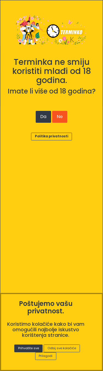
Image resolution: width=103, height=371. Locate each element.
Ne (60, 116)
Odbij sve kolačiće (62, 348)
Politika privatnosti (51, 136)
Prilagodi (45, 356)
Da (43, 116)
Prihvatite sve (28, 348)
